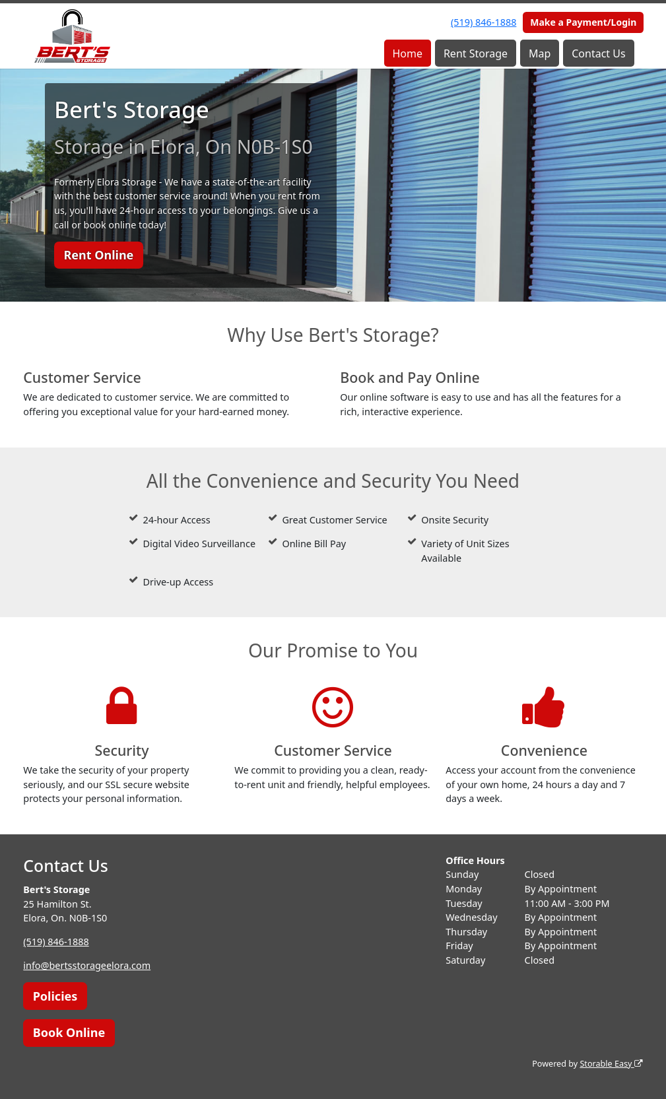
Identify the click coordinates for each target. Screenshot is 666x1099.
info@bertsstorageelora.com (86, 965)
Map (539, 53)
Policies (55, 996)
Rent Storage (476, 53)
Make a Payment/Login (583, 22)
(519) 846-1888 (483, 22)
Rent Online (98, 255)
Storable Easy (611, 1063)
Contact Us (598, 53)
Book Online (69, 1032)
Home (407, 53)
